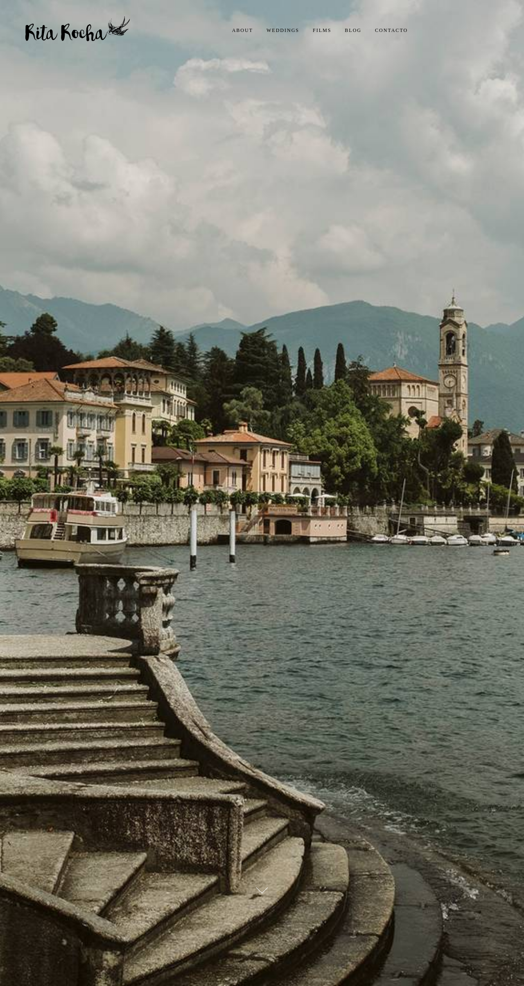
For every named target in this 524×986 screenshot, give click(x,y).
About (242, 30)
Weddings (283, 30)
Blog (353, 30)
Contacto (391, 30)
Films (322, 30)
